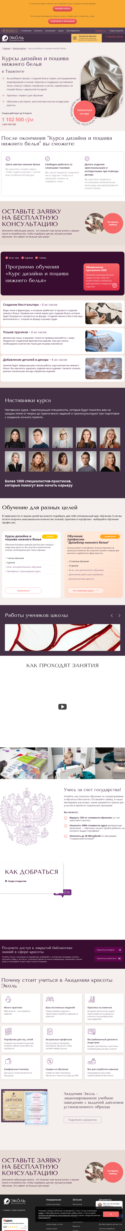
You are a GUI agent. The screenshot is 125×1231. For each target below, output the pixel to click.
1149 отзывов (24, 1227)
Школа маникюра (53, 1204)
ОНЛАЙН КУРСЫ (62, 8)
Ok (111, 1214)
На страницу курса (86, 590)
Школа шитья (19, 48)
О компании (26, 30)
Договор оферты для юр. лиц (110, 1224)
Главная (6, 48)
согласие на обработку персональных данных (57, 1215)
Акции (60, 30)
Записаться (23, 590)
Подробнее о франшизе (62, 21)
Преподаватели (73, 30)
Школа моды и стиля (54, 1224)
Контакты (38, 30)
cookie (40, 1213)
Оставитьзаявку (112, 223)
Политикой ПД (44, 1217)
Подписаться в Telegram (109, 950)
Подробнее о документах (82, 1119)
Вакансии (76, 1226)
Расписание (50, 30)
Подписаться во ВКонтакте (109, 958)
